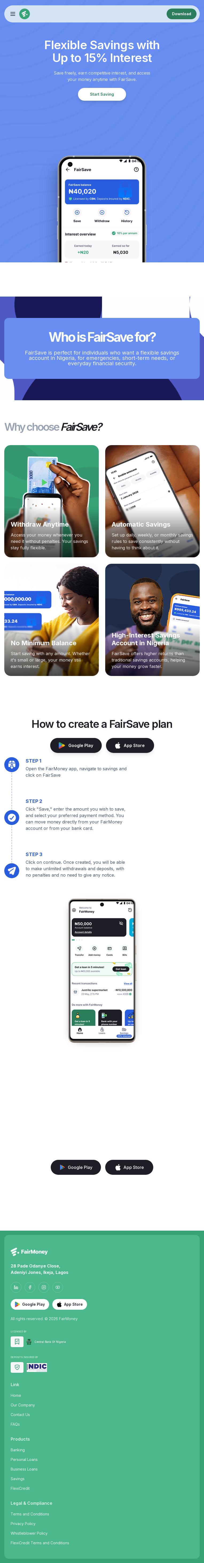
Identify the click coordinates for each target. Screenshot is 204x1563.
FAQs (15, 1424)
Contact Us (20, 1414)
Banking (18, 1450)
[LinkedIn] (16, 1287)
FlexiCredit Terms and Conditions (40, 1543)
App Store (130, 745)
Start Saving (102, 94)
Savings (18, 1478)
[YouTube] (57, 1287)
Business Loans (24, 1469)
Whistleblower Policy (29, 1533)
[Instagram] (43, 1287)
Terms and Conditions (30, 1514)
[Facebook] (30, 1287)
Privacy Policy (23, 1523)
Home (16, 1395)
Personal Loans (24, 1459)
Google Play (76, 745)
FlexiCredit (20, 1488)
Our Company (23, 1405)
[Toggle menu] (12, 14)
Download (181, 13)
